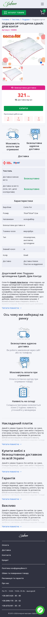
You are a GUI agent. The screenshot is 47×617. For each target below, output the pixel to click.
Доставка (6, 550)
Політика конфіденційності (14, 568)
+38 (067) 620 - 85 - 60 (11, 595)
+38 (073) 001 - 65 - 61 (11, 605)
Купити (23, 108)
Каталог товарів (14, 12)
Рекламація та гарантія (13, 578)
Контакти (6, 555)
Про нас (5, 583)
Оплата (5, 545)
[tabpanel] (23, 49)
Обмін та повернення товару (15, 573)
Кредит (5, 560)
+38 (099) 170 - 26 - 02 (11, 600)
